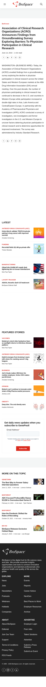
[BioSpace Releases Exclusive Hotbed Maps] (39, 528)
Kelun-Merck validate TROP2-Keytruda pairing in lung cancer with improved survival (16, 233)
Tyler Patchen (27, 503)
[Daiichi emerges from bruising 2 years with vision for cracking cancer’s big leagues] (39, 358)
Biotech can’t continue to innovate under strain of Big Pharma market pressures (16, 390)
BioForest (5, 24)
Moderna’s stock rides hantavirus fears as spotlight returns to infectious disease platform (17, 343)
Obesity (5, 401)
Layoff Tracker (9, 280)
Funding (5, 244)
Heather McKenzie (8, 407)
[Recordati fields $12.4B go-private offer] (39, 249)
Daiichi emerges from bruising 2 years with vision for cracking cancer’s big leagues (16, 359)
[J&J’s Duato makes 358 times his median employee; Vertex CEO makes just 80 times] (39, 374)
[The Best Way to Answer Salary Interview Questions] (39, 482)
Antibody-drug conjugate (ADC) (15, 228)
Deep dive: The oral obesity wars (14, 404)
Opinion (5, 386)
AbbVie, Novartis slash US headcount (15, 283)
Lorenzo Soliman (26, 487)
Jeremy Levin (6, 394)
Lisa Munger (26, 534)
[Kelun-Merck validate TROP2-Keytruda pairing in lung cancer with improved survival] (39, 233)
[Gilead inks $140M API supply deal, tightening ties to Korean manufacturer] (39, 269)
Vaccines (6, 338)
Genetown (6, 479)
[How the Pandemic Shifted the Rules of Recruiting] (39, 513)
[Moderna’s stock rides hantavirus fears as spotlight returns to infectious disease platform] (39, 342)
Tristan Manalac (7, 250)
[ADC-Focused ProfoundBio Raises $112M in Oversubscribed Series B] (39, 497)
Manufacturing (8, 264)
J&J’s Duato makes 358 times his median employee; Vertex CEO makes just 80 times (15, 375)
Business (6, 370)
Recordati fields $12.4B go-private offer (16, 247)
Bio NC (4, 526)
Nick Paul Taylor (7, 272)
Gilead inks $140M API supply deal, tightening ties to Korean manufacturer (16, 268)
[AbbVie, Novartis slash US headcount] (39, 284)
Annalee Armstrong (8, 238)
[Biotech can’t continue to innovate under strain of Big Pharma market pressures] (39, 390)
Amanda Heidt (27, 518)
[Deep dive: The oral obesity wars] (39, 406)
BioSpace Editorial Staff (9, 285)
